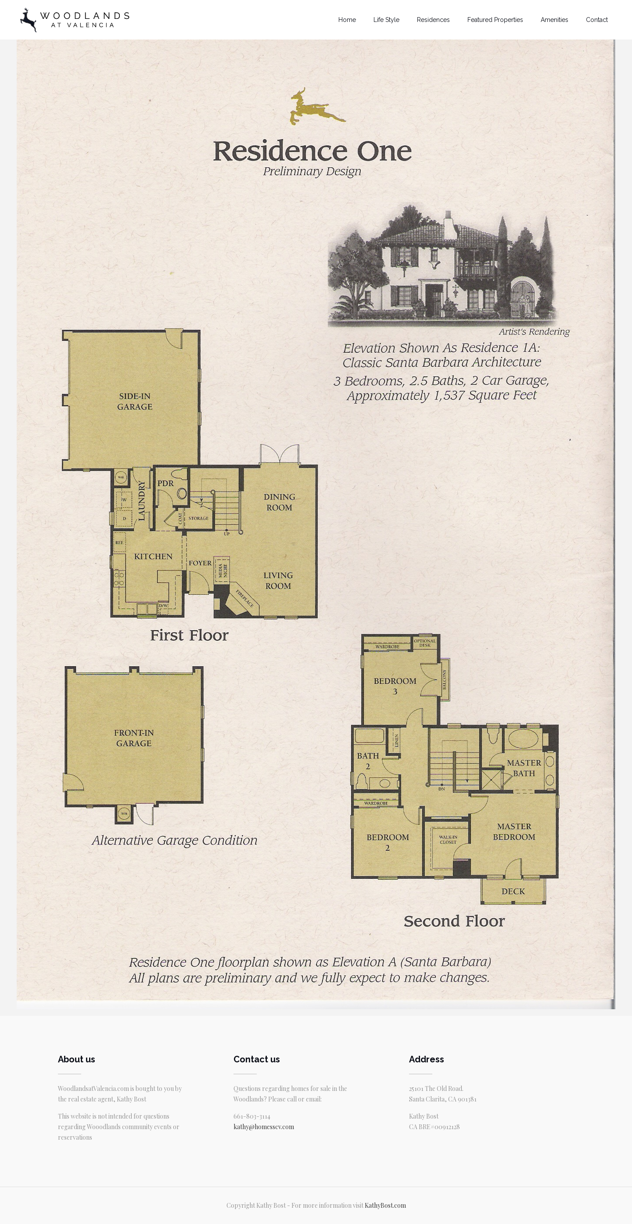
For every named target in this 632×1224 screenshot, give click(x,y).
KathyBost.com (385, 1205)
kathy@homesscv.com (263, 1127)
